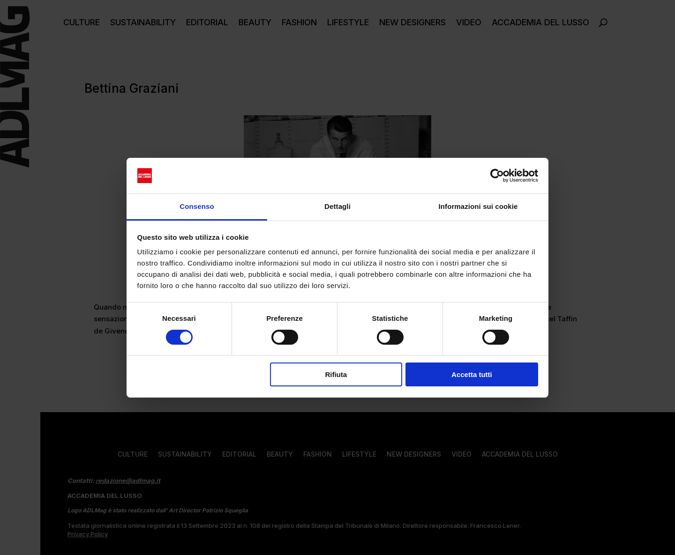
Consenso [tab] (197, 206)
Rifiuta (336, 374)
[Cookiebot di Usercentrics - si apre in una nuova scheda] (497, 176)
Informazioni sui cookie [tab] (478, 206)
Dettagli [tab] (337, 206)
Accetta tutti (471, 374)
